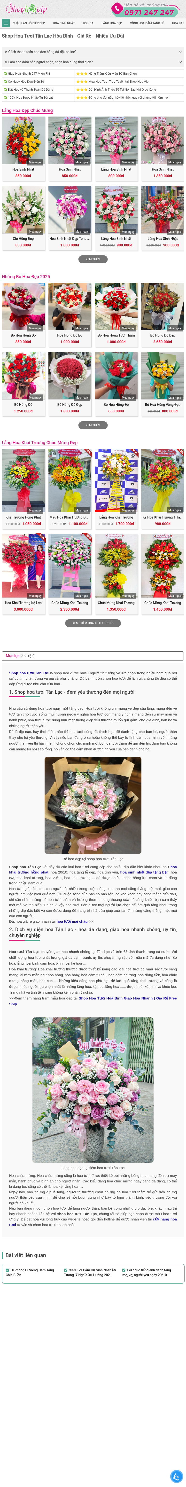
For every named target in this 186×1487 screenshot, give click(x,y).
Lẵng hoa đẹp (111, 23)
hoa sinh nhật (64, 23)
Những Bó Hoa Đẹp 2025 (26, 276)
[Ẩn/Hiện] (27, 656)
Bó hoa (88, 23)
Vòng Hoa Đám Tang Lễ (147, 23)
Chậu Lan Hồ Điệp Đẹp (29, 23)
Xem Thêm (93, 259)
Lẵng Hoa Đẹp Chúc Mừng (27, 110)
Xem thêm (93, 425)
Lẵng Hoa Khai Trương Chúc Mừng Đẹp (40, 442)
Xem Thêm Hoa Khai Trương (93, 623)
